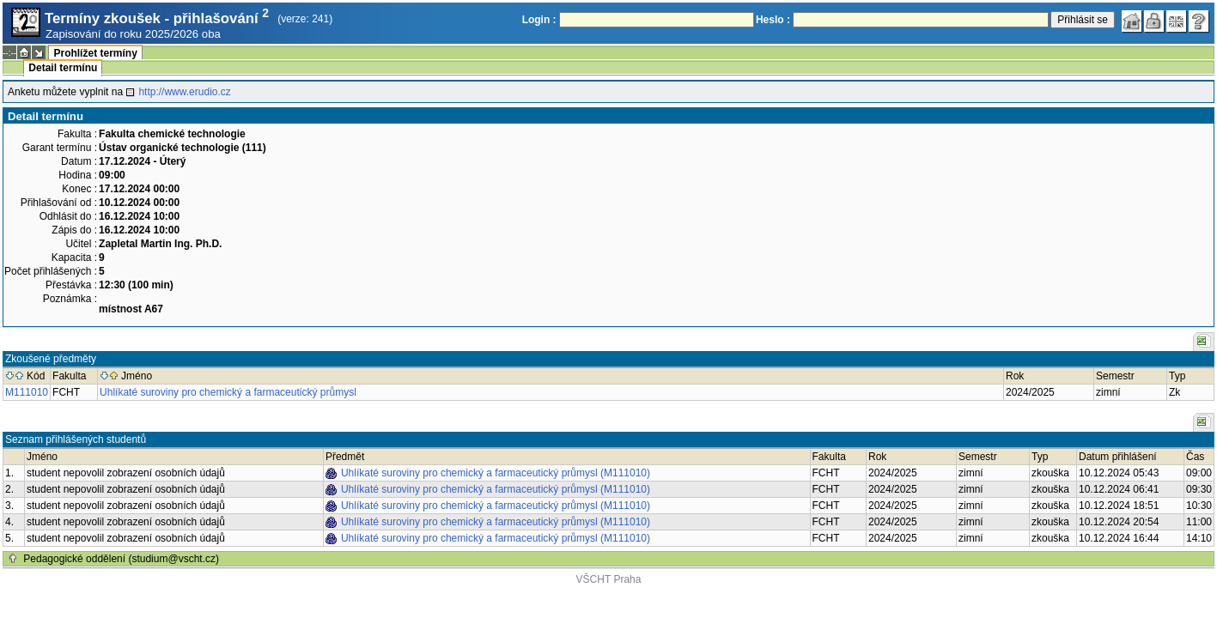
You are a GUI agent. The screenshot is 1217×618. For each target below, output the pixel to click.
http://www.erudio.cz (184, 92)
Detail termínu (62, 68)
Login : (539, 20)
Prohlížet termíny (95, 53)
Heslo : (773, 20)
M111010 (26, 392)
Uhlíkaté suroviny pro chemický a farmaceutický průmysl (228, 392)
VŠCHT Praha (609, 579)
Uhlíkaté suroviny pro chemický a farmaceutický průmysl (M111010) (495, 473)
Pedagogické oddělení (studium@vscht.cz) (121, 559)
